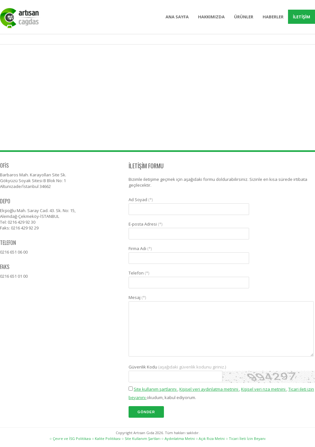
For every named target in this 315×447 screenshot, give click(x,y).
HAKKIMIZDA (211, 17)
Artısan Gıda (30, 18)
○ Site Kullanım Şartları (141, 438)
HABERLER (273, 17)
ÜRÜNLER (243, 17)
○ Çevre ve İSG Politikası (70, 438)
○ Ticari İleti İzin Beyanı (246, 438)
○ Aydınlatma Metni (178, 438)
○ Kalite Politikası (106, 438)
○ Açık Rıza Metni (210, 438)
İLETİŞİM (301, 17)
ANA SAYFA (177, 17)
